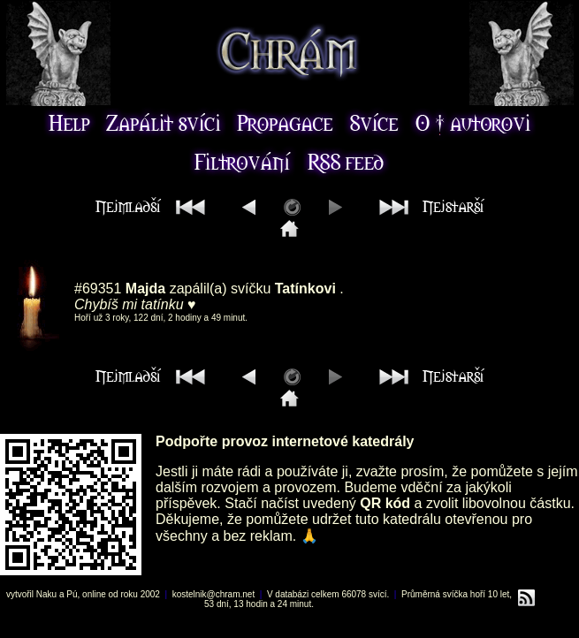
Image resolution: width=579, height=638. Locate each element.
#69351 (97, 288)
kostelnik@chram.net (213, 594)
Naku (46, 594)
